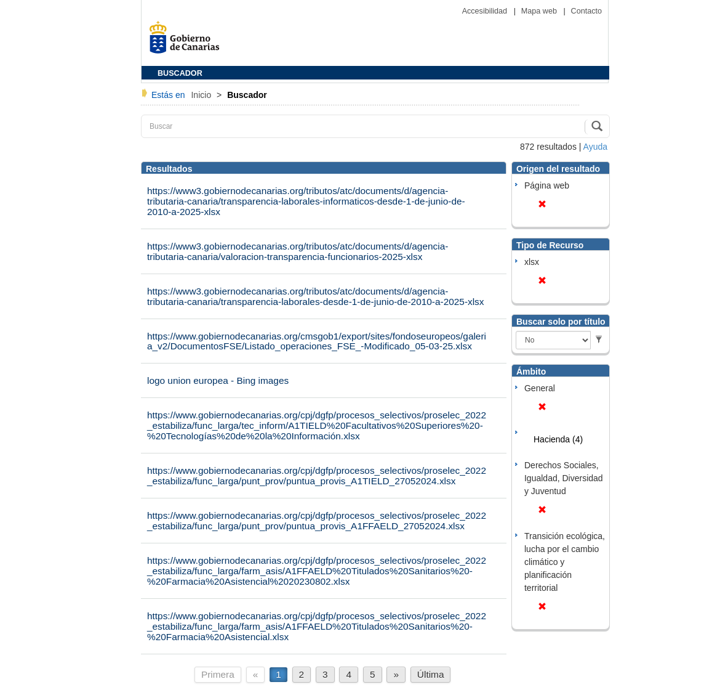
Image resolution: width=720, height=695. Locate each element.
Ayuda (595, 147)
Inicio (202, 95)
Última (430, 674)
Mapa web (540, 11)
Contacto (586, 11)
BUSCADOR (180, 73)
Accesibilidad (486, 11)
